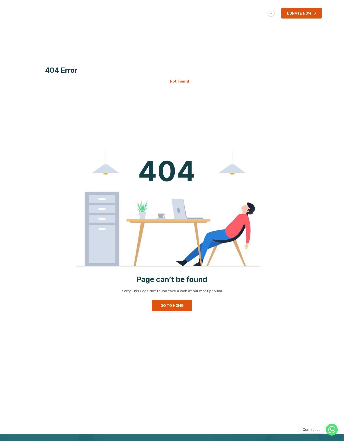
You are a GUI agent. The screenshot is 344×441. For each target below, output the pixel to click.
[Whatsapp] (332, 430)
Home (160, 81)
